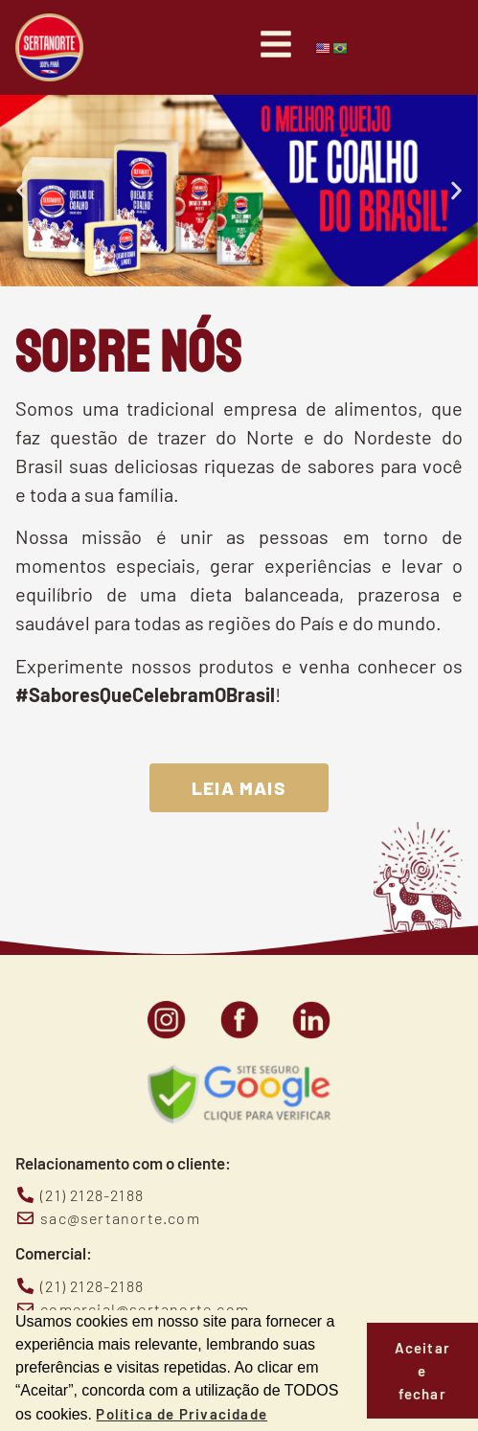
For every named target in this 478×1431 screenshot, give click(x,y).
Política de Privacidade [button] (181, 1413)
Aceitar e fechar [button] (422, 1370)
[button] (22, 191)
